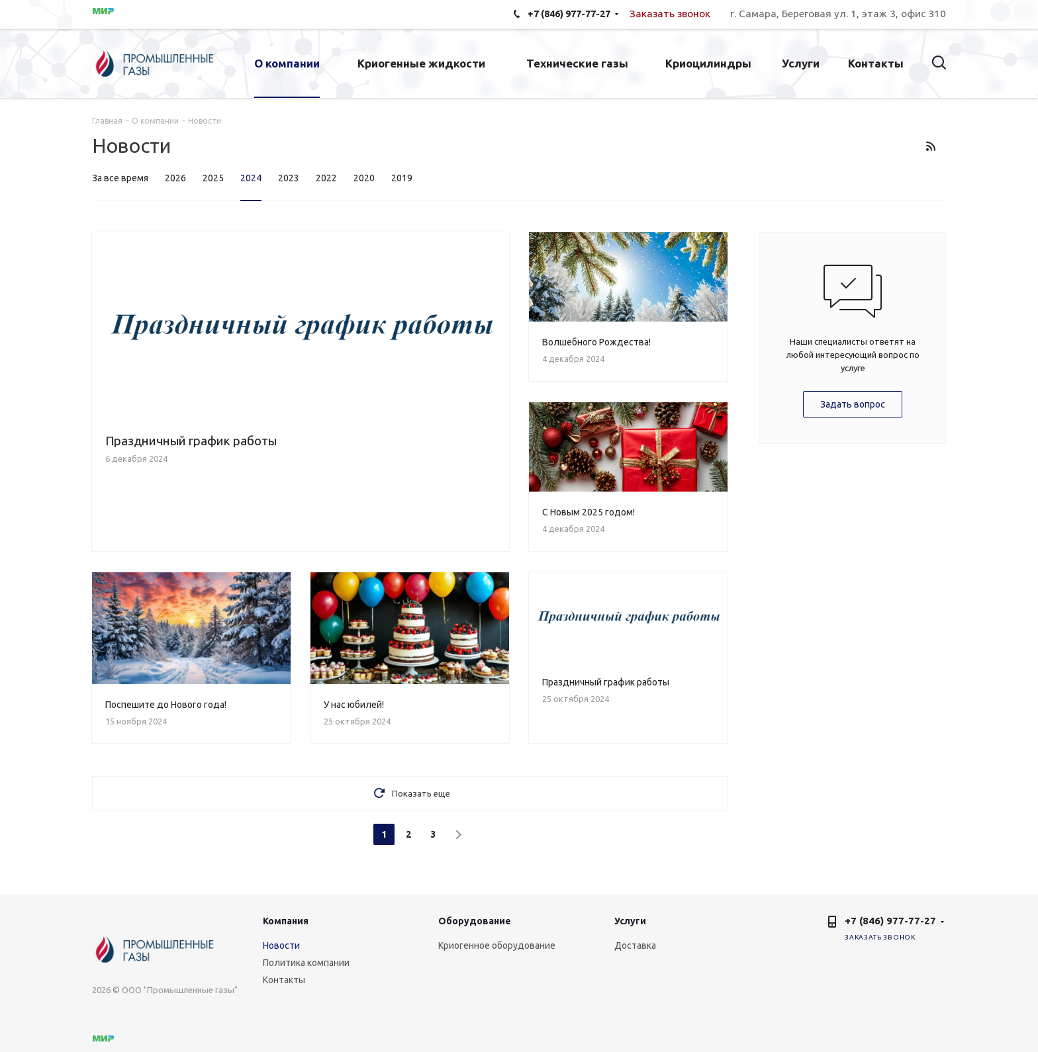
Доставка (635, 945)
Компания (285, 921)
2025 (213, 178)
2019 (401, 178)
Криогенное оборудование (496, 945)
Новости (281, 945)
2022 (326, 178)
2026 (175, 178)
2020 (364, 178)
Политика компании (306, 962)
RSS (930, 145)
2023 (288, 178)
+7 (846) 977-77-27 (890, 920)
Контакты (284, 980)
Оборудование (474, 921)
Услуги (630, 921)
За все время (120, 178)
